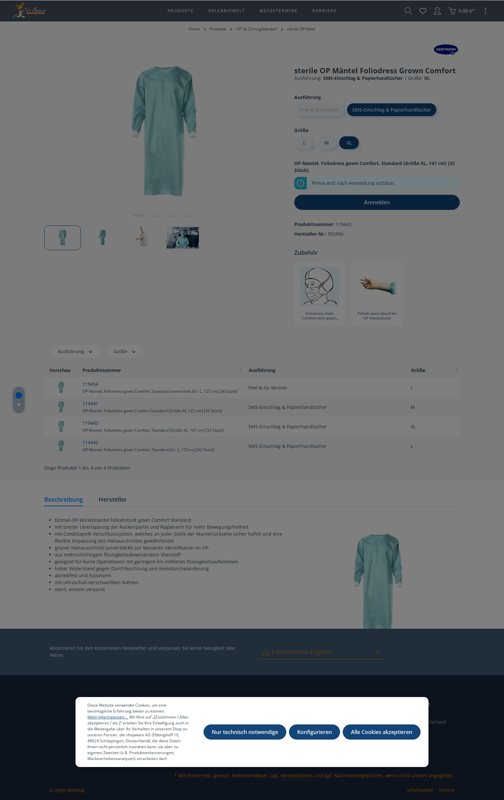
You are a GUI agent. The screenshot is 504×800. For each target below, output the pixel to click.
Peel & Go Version (319, 110)
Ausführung (75, 351)
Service (447, 790)
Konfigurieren (314, 732)
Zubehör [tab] (306, 252)
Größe (125, 351)
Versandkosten (296, 775)
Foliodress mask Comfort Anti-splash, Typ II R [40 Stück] (319, 316)
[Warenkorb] (461, 10)
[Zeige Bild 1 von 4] (139, 215)
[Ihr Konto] (437, 10)
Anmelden (377, 202)
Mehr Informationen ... (107, 717)
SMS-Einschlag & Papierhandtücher (391, 110)
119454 (90, 384)
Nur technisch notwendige (245, 732)
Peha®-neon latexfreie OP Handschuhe (377, 315)
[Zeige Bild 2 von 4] (154, 215)
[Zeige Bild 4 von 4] (186, 215)
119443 (90, 423)
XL (349, 143)
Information (420, 790)
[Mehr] (485, 10)
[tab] (63, 499)
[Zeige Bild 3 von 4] (170, 215)
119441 (90, 403)
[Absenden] (377, 652)
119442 (90, 442)
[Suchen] (408, 10)
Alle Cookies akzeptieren (381, 732)
